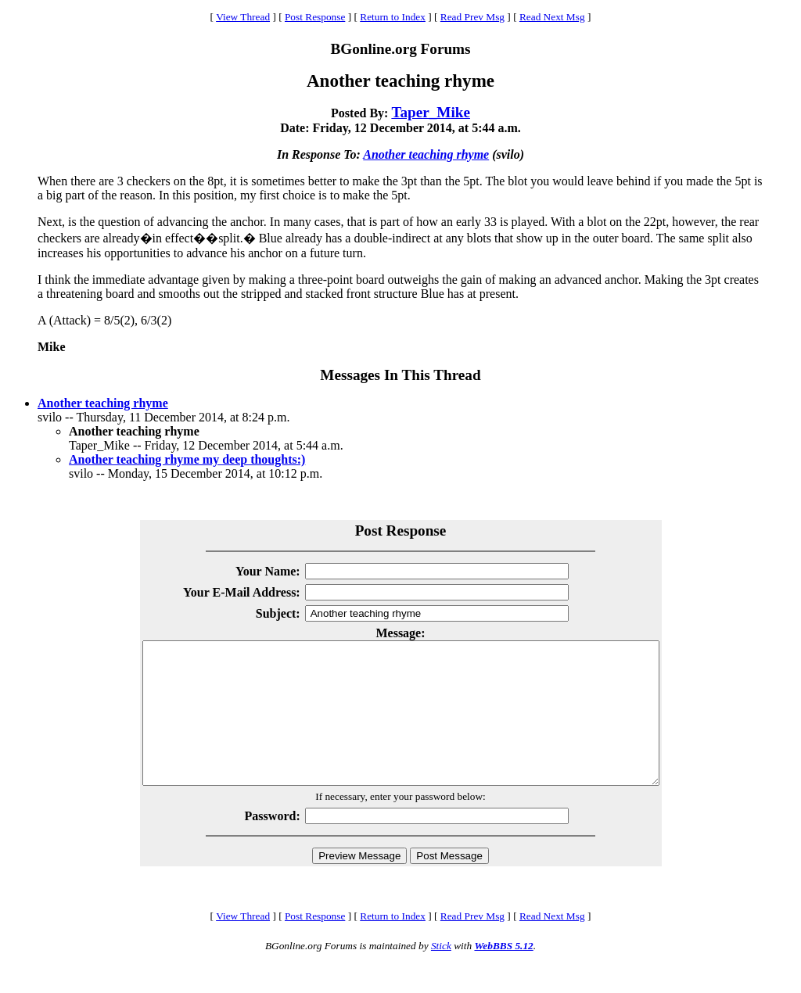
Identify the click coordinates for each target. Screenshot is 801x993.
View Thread (243, 17)
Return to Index (393, 17)
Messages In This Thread (400, 375)
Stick (441, 974)
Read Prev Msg (472, 17)
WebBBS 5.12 (503, 974)
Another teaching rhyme (426, 154)
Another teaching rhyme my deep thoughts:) (187, 459)
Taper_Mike (430, 112)
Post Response (315, 17)
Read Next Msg (552, 17)
